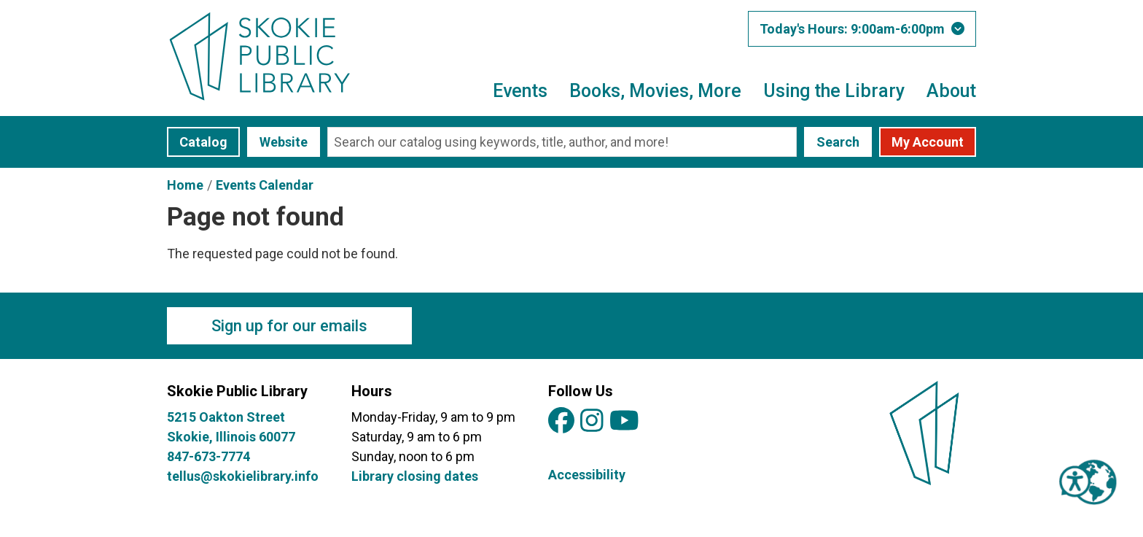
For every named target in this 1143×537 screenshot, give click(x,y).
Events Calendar (264, 185)
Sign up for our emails (289, 326)
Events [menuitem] (520, 90)
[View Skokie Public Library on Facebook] (561, 421)
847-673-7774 (208, 456)
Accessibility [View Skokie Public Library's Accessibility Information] (586, 474)
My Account (928, 142)
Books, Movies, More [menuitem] (655, 90)
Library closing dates (414, 476)
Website (284, 142)
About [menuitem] (951, 90)
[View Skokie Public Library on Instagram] (592, 421)
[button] (862, 29)
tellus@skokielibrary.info (243, 476)
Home (185, 185)
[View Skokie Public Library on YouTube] (624, 421)
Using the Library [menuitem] (834, 90)
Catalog (203, 142)
